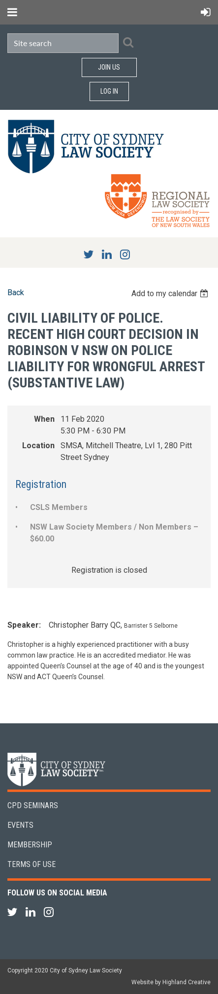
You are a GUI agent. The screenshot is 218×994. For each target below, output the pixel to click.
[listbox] (171, 293)
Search (128, 42)
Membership (29, 844)
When (44, 419)
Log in (109, 91)
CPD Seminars (32, 805)
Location (38, 445)
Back (15, 292)
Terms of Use (31, 864)
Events (20, 825)
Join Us (109, 67)
